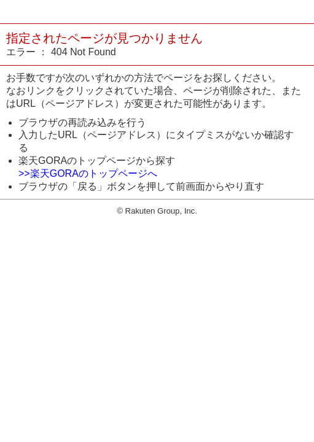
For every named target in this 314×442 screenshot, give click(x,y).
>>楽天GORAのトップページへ (87, 173)
